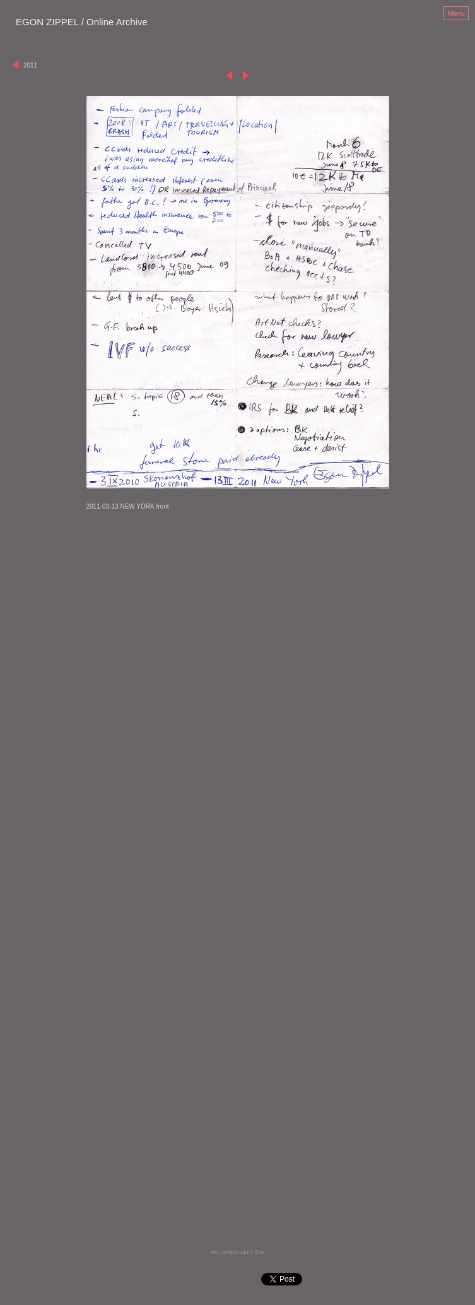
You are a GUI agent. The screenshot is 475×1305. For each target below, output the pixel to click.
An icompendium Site (237, 1252)
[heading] (82, 23)
